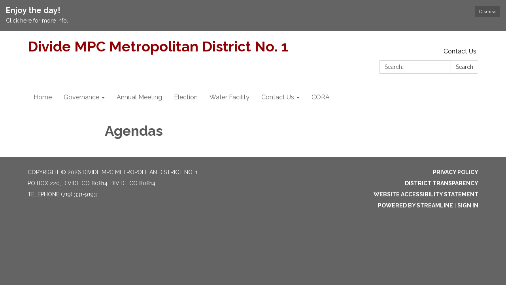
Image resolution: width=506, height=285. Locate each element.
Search (464, 67)
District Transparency (441, 183)
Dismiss (487, 11)
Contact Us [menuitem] (277, 97)
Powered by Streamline (415, 205)
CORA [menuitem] (321, 97)
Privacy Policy (455, 172)
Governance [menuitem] (81, 97)
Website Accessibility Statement (426, 194)
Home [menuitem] (43, 97)
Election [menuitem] (186, 97)
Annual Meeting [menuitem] (139, 97)
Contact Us (460, 51)
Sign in (467, 205)
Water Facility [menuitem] (229, 97)
